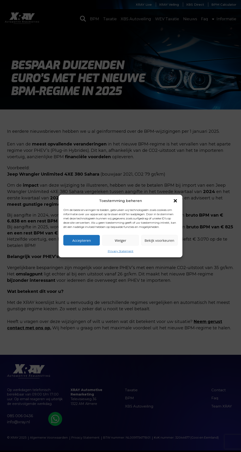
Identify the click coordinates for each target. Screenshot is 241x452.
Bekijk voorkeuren (159, 240)
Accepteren (81, 240)
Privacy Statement (120, 251)
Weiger (120, 240)
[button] (175, 200)
